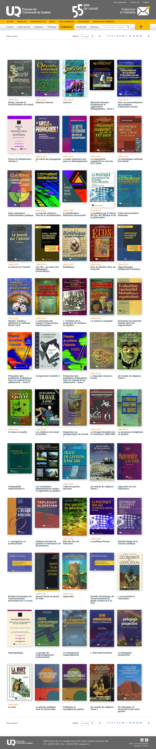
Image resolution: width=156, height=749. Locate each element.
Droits (52, 21)
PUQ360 (81, 27)
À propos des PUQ (38, 21)
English (146, 2)
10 (123, 36)
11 (126, 36)
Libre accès (24, 27)
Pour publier (83, 21)
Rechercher (129, 27)
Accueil (10, 21)
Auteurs (39, 27)
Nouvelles (22, 21)
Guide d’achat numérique (103, 21)
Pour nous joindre (119, 2)
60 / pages (85, 36)
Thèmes (51, 27)
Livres (10, 27)
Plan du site (134, 2)
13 (134, 36)
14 (137, 36)
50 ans (94, 27)
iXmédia (145, 746)
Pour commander (66, 21)
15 (141, 36)
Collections (66, 27)
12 (130, 36)
